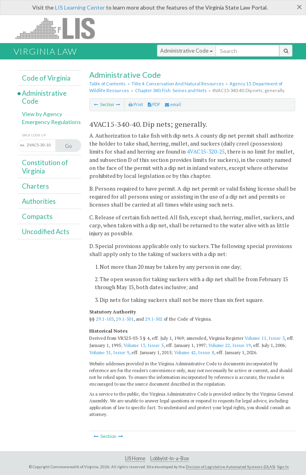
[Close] (299, 7)
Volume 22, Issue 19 (229, 345)
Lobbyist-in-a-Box (169, 458)
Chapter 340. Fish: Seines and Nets (171, 90)
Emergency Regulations (51, 121)
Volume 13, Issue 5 (143, 345)
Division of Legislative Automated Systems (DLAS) (230, 466)
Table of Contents (107, 83)
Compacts (37, 216)
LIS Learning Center (80, 7)
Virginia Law (45, 51)
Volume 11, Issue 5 (264, 338)
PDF (154, 104)
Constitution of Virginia (45, 166)
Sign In (283, 466)
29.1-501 (124, 319)
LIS (59, 28)
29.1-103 (105, 319)
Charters (35, 186)
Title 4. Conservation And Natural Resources (177, 83)
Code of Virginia (46, 78)
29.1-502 (154, 319)
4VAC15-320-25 (206, 151)
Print (136, 104)
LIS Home (135, 458)
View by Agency (42, 113)
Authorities (39, 201)
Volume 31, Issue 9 (109, 352)
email (173, 104)
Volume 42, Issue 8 (194, 352)
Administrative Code (186, 50)
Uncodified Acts (45, 231)
